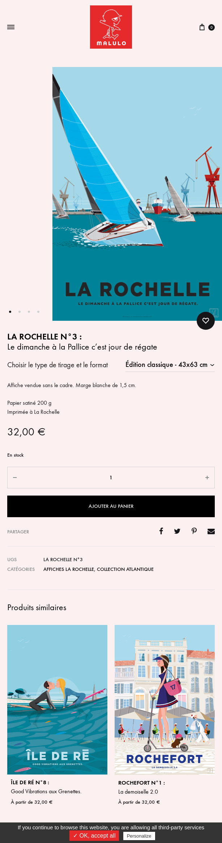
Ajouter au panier (111, 506)
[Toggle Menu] (10, 27)
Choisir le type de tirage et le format (57, 365)
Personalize (139, 836)
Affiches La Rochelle (68, 569)
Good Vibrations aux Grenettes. (57, 786)
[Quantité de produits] (111, 477)
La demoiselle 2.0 (164, 786)
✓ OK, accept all (94, 836)
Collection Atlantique (125, 569)
